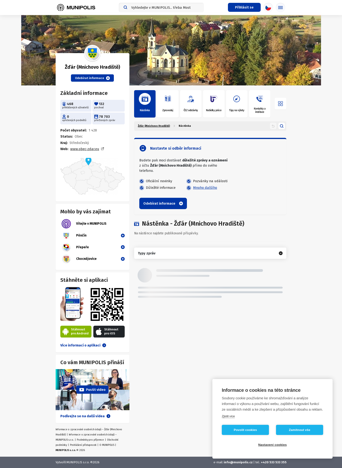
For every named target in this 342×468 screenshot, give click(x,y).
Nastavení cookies (272, 445)
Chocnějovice (79, 259)
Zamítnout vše (299, 430)
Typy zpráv (146, 253)
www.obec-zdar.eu (84, 149)
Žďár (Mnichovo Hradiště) (154, 125)
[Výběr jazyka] (268, 7)
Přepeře (75, 247)
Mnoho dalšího (205, 188)
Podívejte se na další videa (85, 416)
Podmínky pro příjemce (90, 439)
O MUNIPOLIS (106, 445)
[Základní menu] (280, 7)
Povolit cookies (245, 430)
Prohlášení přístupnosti (83, 445)
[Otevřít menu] (280, 104)
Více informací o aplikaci (83, 345)
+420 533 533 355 (274, 462)
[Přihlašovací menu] (244, 7)
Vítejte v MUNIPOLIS (84, 223)
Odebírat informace (92, 78)
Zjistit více (228, 416)
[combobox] (161, 7)
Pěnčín (74, 235)
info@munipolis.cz (238, 462)
